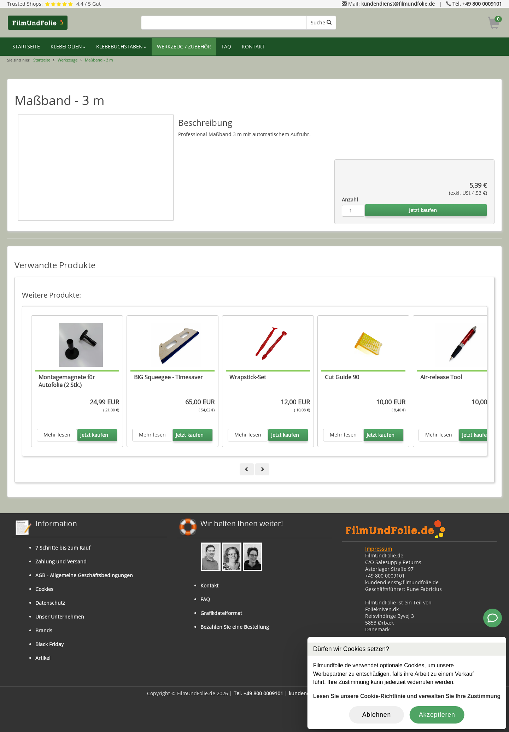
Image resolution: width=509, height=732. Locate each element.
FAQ (226, 46)
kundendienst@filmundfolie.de (398, 3)
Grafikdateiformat (221, 613)
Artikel (43, 658)
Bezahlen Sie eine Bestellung (234, 626)
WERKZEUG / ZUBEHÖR (184, 46)
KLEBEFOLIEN (68, 46)
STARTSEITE (26, 46)
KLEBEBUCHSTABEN (121, 46)
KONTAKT (253, 46)
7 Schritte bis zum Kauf (62, 547)
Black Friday (49, 644)
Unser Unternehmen (59, 616)
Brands (43, 630)
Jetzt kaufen (423, 210)
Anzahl (350, 199)
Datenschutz (50, 602)
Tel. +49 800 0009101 (477, 3)
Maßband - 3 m (99, 60)
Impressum (378, 548)
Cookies (44, 589)
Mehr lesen (56, 434)
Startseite (41, 60)
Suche (321, 22)
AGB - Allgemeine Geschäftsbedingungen (84, 575)
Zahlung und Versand (61, 561)
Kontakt (209, 585)
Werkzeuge (67, 60)
